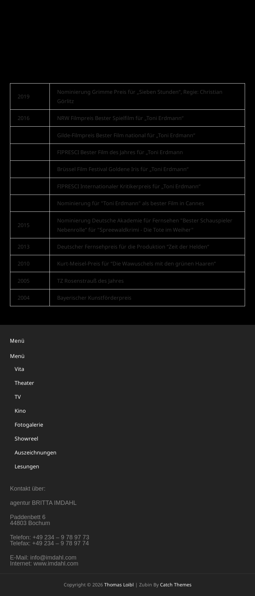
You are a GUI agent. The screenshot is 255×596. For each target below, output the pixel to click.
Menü (17, 356)
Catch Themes (176, 584)
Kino (20, 410)
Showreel (26, 438)
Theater (24, 383)
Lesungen (27, 466)
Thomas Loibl (46, 11)
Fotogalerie (29, 424)
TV (18, 396)
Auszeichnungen (35, 452)
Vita (19, 369)
